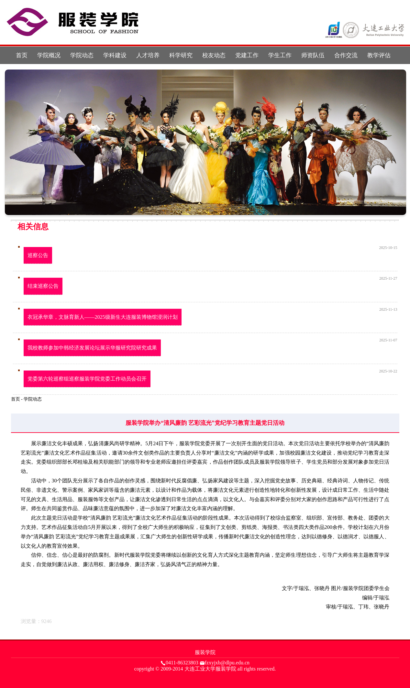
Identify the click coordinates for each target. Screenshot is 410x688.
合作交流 (346, 55)
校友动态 (214, 55)
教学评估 (379, 55)
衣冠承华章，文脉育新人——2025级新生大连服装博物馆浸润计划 (103, 317)
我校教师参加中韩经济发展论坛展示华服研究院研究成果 (92, 347)
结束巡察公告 (43, 286)
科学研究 (181, 55)
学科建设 (115, 55)
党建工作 (247, 55)
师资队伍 (313, 55)
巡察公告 (38, 255)
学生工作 (280, 55)
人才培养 (148, 55)
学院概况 (49, 55)
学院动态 (82, 55)
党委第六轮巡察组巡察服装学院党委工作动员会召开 (87, 379)
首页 (22, 55)
